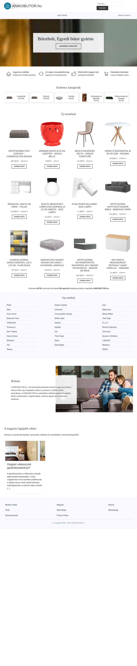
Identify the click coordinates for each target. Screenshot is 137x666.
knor (75, 305)
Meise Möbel (12, 314)
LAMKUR (77, 331)
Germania (11, 327)
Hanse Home (45, 327)
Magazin (60, 491)
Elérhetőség (113, 496)
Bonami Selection (47, 322)
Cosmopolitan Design (115, 309)
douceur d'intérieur (114, 327)
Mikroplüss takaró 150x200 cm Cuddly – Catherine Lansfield (52, 263)
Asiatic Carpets (46, 305)
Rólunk (111, 491)
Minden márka (11, 491)
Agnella (10, 322)
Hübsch (43, 318)
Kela (108, 305)
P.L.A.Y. (76, 318)
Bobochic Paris (46, 314)
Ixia (107, 322)
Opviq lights (12, 336)
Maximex (43, 336)
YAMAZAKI (11, 318)
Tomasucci (110, 318)
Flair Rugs (110, 314)
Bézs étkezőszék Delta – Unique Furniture (85, 154)
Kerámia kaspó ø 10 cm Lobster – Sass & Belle (52, 154)
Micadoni (10, 331)
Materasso (44, 309)
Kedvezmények (11, 502)
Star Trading (78, 322)
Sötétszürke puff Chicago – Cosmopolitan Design (19, 154)
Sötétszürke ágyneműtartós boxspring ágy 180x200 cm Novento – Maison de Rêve (85, 265)
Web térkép (62, 15)
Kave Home (78, 309)
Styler (42, 331)
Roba (9, 305)
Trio (107, 331)
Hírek (7, 496)
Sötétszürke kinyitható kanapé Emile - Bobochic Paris (118, 207)
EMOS (109, 336)
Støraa (76, 336)
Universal (11, 309)
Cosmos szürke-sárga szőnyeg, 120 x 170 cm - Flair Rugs (19, 263)
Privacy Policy (124, 15)
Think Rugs (78, 327)
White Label (78, 314)
